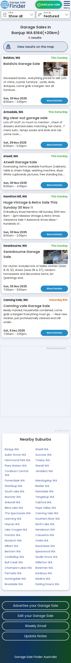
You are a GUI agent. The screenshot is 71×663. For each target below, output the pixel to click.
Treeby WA (42, 460)
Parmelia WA (13, 573)
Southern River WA (47, 519)
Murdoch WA (13, 540)
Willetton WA (43, 562)
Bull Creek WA (14, 562)
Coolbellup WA (14, 557)
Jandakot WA (44, 471)
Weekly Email (35, 626)
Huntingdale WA (15, 579)
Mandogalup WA (46, 480)
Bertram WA (13, 551)
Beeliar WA (42, 486)
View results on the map (35, 47)
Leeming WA (13, 519)
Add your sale (50, 4)
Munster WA (13, 497)
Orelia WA (41, 540)
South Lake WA (14, 491)
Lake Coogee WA (16, 529)
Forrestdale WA (15, 480)
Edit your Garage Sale (35, 616)
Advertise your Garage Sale (35, 605)
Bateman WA (44, 568)
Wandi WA (42, 466)
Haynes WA (12, 524)
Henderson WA (45, 529)
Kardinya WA (43, 573)
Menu (67, 7)
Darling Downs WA (47, 584)
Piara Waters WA (16, 466)
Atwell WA (41, 449)
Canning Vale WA (46, 513)
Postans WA (12, 535)
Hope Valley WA (45, 508)
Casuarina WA (44, 535)
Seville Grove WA (46, 557)
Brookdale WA (14, 584)
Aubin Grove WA (15, 455)
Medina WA (42, 579)
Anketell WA (12, 502)
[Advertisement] (35, 381)
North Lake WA (44, 524)
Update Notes (35, 636)
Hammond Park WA (17, 460)
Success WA (43, 455)
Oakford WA (43, 502)
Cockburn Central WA (16, 473)
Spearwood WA (45, 551)
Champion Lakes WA (18, 568)
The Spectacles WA (17, 513)
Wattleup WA (13, 486)
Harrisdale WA (44, 491)
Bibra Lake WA (14, 508)
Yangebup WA (44, 497)
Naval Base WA (45, 546)
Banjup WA (12, 449)
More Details (54, 100)
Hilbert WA (11, 546)
